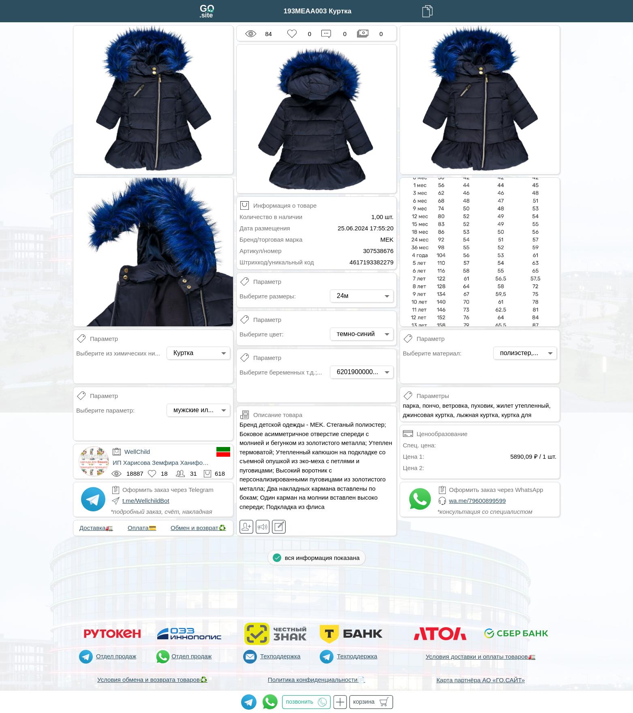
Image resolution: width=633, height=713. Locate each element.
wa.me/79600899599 (477, 500)
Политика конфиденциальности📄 (316, 679)
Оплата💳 (142, 527)
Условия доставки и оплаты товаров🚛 (480, 656)
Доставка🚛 (96, 527)
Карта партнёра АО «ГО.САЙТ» (480, 680)
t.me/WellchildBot (145, 500)
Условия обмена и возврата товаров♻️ (152, 679)
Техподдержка (280, 656)
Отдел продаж (116, 656)
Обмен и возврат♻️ (198, 527)
